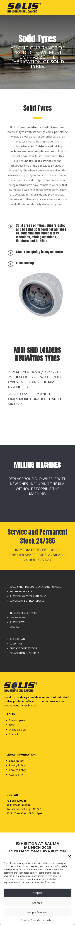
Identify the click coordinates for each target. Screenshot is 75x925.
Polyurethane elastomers (24, 652)
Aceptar (37, 892)
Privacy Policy (17, 765)
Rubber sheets (17, 622)
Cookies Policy (17, 770)
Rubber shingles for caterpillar (28, 596)
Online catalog (17, 729)
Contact (13, 734)
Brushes (14, 626)
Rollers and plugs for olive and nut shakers (35, 586)
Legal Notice (16, 760)
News (12, 725)
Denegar (37, 902)
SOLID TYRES (16, 643)
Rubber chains (18, 639)
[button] (69, 856)
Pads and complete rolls (24, 648)
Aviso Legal (49, 920)
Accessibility (16, 774)
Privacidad (36, 920)
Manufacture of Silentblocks (27, 600)
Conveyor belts (19, 617)
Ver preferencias (37, 912)
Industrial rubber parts (23, 612)
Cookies (25, 920)
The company (17, 720)
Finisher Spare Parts (21, 591)
